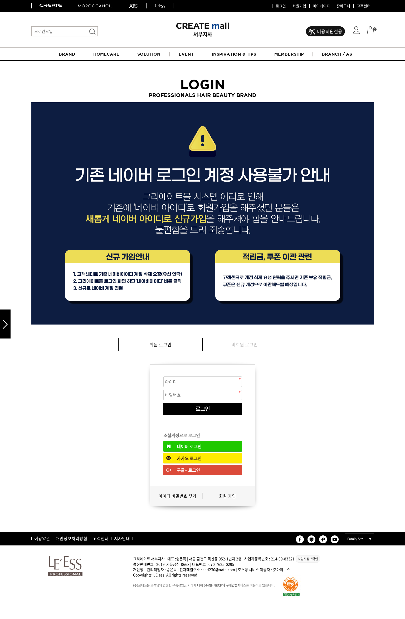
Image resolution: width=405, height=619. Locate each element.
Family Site (355, 538)
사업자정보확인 (308, 559)
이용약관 (42, 538)
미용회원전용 (329, 31)
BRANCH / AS (337, 54)
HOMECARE (106, 54)
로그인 (281, 6)
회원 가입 (227, 496)
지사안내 (122, 538)
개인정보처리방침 (71, 538)
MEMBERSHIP (289, 54)
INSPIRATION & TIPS (234, 54)
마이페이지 (321, 6)
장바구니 (343, 6)
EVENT (186, 54)
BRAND (67, 54)
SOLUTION (148, 54)
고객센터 (363, 6)
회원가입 (299, 6)
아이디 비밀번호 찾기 (177, 496)
